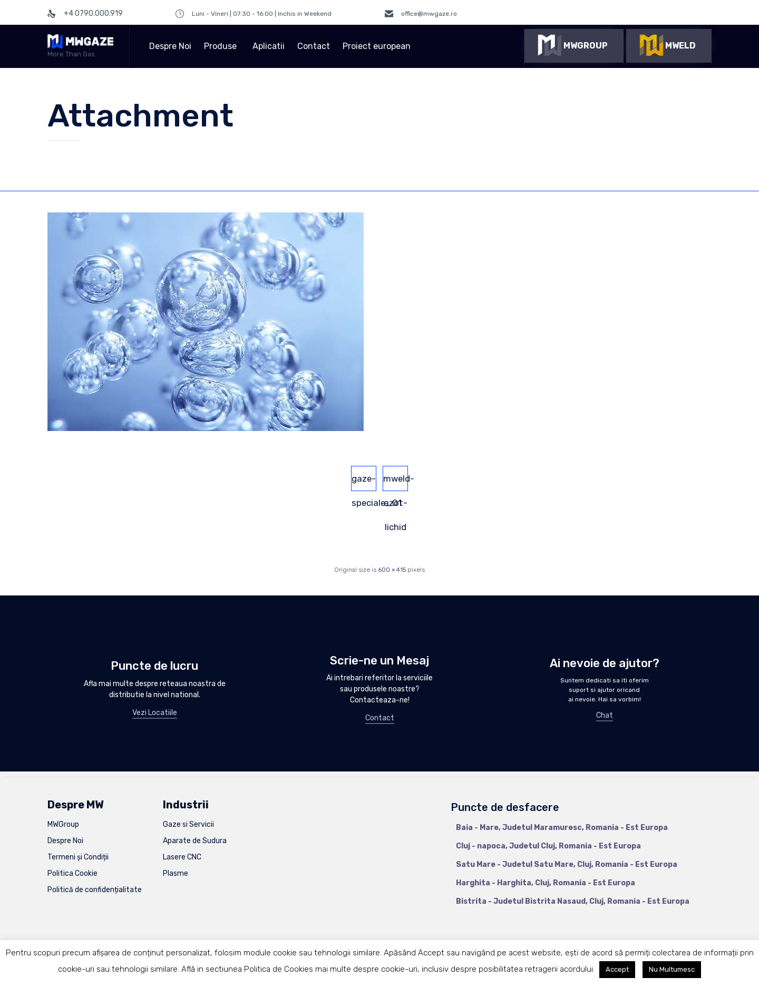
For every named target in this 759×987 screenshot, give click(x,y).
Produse (222, 46)
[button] (574, 46)
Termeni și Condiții (78, 857)
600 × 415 (392, 569)
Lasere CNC (182, 857)
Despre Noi (170, 46)
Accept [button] (617, 969)
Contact (313, 46)
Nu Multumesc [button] (672, 969)
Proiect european (378, 46)
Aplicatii (268, 46)
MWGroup (63, 824)
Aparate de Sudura (195, 840)
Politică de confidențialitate (94, 889)
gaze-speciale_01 (364, 482)
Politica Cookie (72, 873)
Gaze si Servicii (188, 824)
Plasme (175, 873)
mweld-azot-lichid (395, 482)
